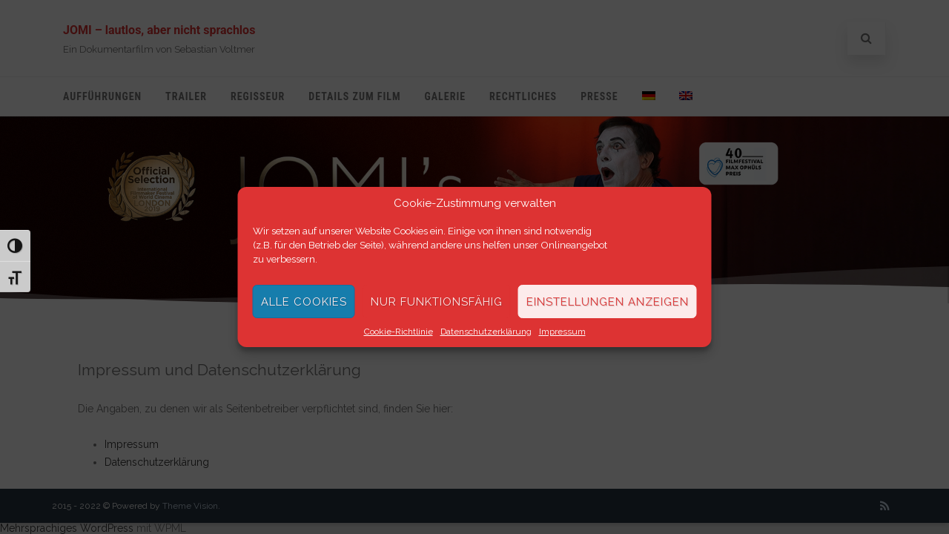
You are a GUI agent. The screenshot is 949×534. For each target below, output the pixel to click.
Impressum (562, 331)
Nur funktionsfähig (437, 302)
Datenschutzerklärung (486, 331)
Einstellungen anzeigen (607, 302)
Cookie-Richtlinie (398, 331)
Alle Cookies (304, 302)
